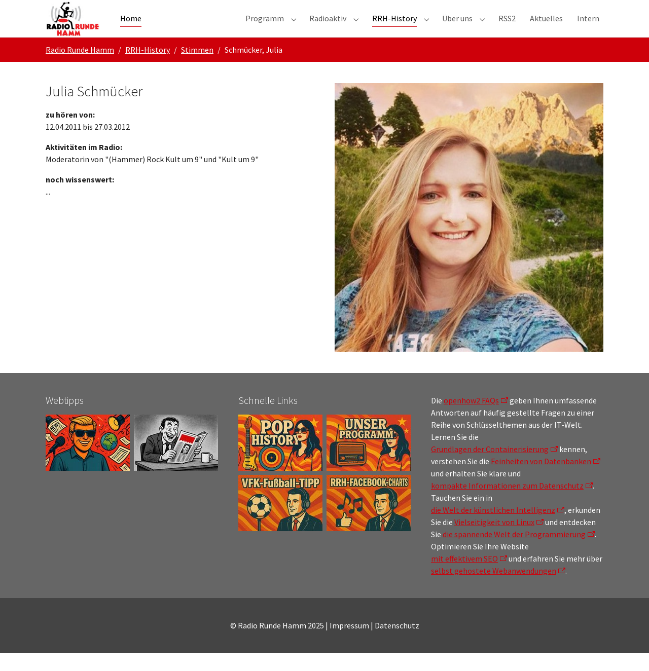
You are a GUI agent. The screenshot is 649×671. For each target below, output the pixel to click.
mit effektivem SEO (464, 577)
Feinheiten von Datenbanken (541, 479)
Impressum (349, 644)
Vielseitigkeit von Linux (494, 540)
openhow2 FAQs (471, 419)
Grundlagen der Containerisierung (490, 467)
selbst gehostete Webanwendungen (493, 589)
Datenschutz (397, 644)
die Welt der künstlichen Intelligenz (493, 528)
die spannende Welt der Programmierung (514, 552)
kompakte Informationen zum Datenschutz (507, 504)
